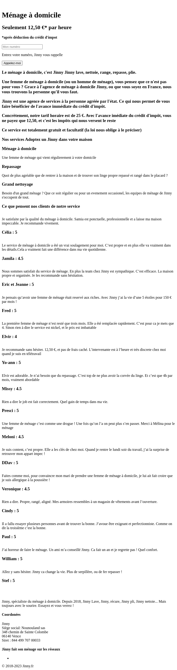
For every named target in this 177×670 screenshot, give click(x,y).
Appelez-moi (12, 63)
